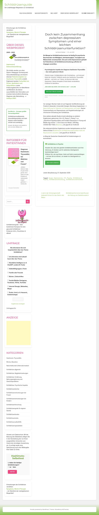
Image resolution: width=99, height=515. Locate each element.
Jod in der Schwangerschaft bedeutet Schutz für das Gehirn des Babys (52, 195)
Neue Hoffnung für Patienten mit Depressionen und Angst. (61, 108)
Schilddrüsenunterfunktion (74, 179)
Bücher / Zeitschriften (16, 276)
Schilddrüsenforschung (13, 404)
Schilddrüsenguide (18, 4)
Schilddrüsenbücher (12, 389)
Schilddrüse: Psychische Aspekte (17, 385)
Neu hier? (54, 13)
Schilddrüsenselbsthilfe (13, 422)
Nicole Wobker (61, 52)
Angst (51, 178)
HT (65, 178)
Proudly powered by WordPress (39, 509)
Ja (9, 467)
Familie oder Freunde (16, 272)
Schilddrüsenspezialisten (14, 426)
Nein (13, 467)
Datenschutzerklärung (13, 66)
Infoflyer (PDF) (11, 98)
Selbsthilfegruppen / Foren (18, 269)
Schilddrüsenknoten (12, 414)
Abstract (59, 125)
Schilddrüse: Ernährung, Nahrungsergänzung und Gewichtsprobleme (14, 379)
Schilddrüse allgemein (13, 369)
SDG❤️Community (88, 13)
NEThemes (65, 509)
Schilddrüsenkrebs (12, 418)
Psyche (69, 178)
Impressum (10, 64)
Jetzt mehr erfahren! (53, 162)
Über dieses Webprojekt (69, 13)
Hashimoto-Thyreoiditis (13, 358)
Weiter (12, 472)
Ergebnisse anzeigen (18, 304)
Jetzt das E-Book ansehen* (54, 91)
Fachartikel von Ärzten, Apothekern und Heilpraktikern (17, 83)
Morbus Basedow (12, 362)
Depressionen (58, 178)
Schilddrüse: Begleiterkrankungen (17, 373)
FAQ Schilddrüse (25, 13)
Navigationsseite (41, 13)
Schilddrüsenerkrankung (57, 179)
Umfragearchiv (11, 308)
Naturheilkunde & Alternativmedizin (17, 365)
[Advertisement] (18, 333)
